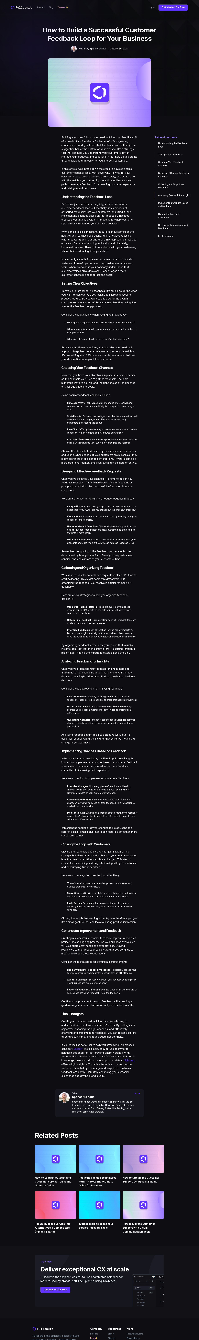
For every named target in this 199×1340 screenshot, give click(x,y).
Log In (152, 7)
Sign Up (111, 1338)
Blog (51, 7)
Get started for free (173, 7)
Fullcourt (77, 1048)
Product (41, 7)
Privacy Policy (133, 1338)
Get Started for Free (55, 1289)
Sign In (111, 1334)
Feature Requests (135, 1334)
